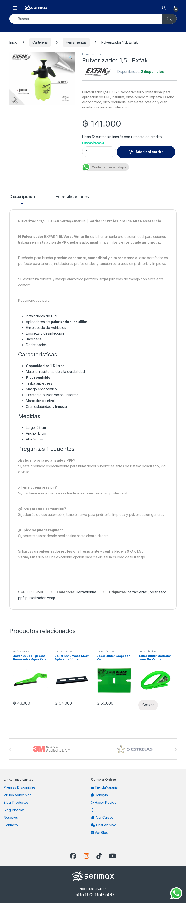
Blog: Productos (16, 802)
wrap (51, 598)
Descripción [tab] (22, 196)
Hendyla (99, 795)
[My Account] (163, 8)
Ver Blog (99, 832)
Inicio (13, 42)
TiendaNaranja (104, 787)
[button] (70, 57)
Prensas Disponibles (19, 787)
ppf (21, 598)
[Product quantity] (99, 151)
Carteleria (40, 42)
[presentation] (175, 749)
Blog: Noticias (14, 810)
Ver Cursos (102, 817)
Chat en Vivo (103, 825)
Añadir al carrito (149, 152)
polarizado (158, 592)
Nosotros (11, 817)
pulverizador (35, 598)
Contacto (11, 825)
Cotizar (148, 705)
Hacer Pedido (103, 802)
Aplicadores (21, 651)
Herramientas (76, 42)
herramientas (138, 592)
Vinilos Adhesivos (17, 795)
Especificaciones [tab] (72, 196)
